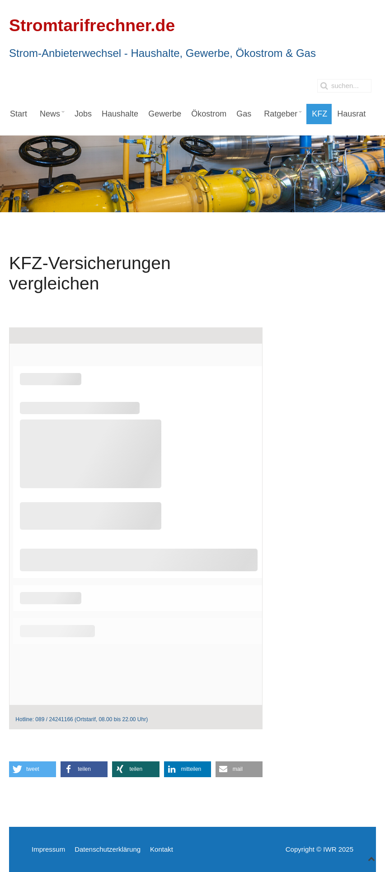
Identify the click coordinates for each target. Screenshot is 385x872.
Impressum (48, 849)
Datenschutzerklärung (108, 849)
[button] (32, 769)
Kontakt (161, 849)
